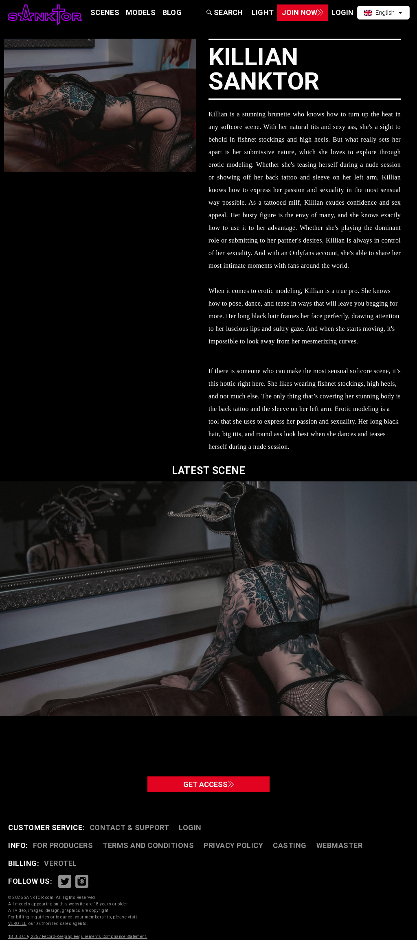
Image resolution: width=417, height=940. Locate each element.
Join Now (290, 12)
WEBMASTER (339, 845)
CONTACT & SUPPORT (129, 827)
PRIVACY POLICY (233, 845)
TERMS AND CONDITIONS (148, 845)
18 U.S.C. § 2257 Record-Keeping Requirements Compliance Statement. (77, 936)
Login (190, 827)
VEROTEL (60, 863)
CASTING (290, 845)
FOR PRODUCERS (63, 845)
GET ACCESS (208, 781)
